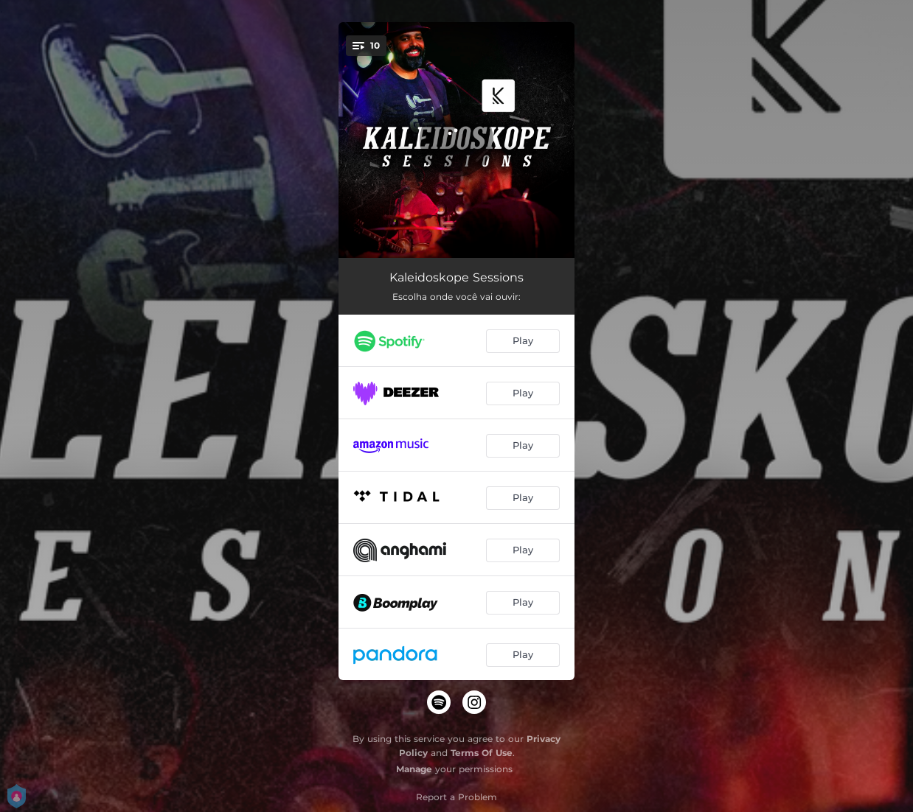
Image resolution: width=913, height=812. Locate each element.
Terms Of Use (482, 752)
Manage (414, 768)
